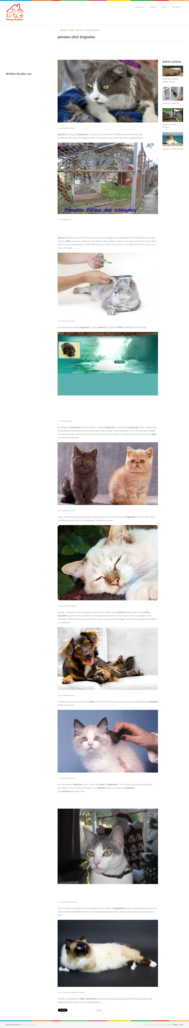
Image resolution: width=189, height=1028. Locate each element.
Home (62, 30)
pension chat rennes (169, 126)
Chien (152, 7)
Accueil (139, 7)
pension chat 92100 (172, 149)
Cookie (176, 7)
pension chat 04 (170, 103)
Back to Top (178, 1025)
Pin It (99, 1010)
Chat (164, 7)
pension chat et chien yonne (170, 80)
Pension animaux (13, 1025)
